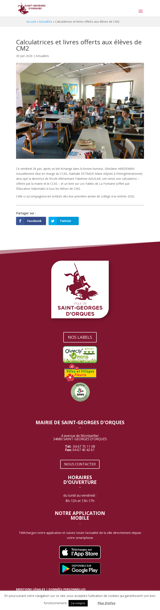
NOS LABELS (80, 337)
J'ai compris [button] (78, 603)
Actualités (45, 22)
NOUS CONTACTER (80, 464)
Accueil (31, 22)
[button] (92, 601)
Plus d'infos (106, 603)
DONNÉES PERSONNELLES (67, 589)
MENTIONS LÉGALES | (32, 589)
